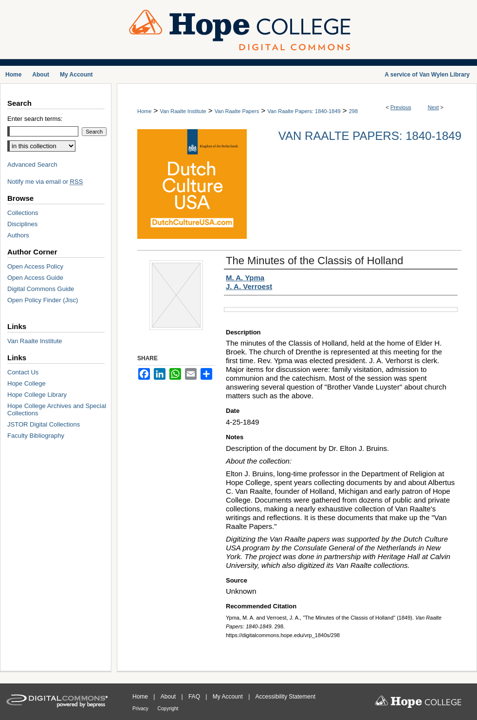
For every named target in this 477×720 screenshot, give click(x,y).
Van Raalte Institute (183, 111)
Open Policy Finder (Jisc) (42, 300)
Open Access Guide (35, 277)
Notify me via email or (45, 181)
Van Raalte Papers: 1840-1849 (303, 111)
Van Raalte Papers (237, 111)
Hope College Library (37, 394)
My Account (228, 696)
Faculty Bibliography (35, 435)
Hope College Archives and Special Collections (56, 409)
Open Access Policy (35, 266)
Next (433, 107)
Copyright (168, 708)
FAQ (195, 696)
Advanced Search (32, 164)
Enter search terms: (34, 118)
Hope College (26, 383)
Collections (22, 212)
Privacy (141, 708)
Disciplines (22, 224)
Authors (18, 235)
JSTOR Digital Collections (43, 424)
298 (353, 111)
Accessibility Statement (285, 696)
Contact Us (22, 372)
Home (144, 111)
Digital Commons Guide (40, 288)
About (169, 696)
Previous (400, 107)
